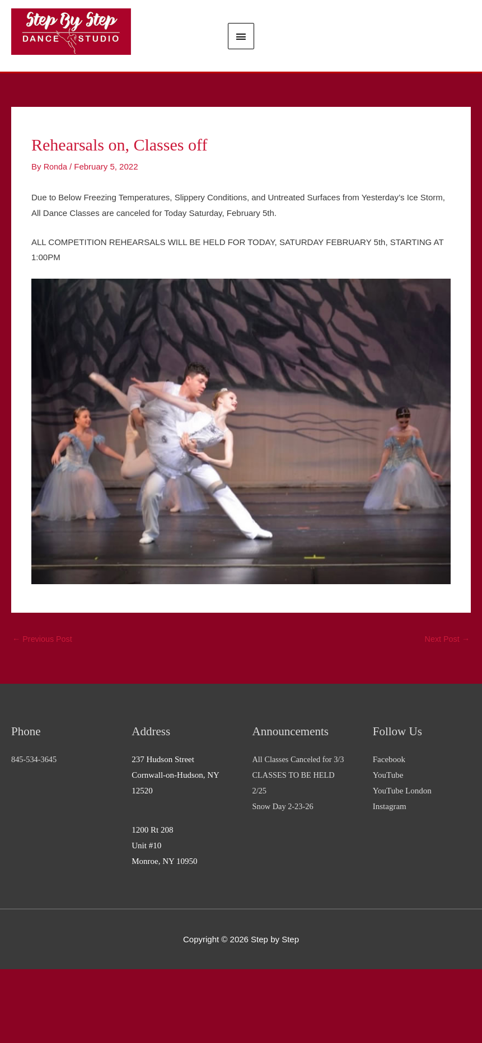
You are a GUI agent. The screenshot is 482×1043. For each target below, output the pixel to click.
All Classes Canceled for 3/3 (300, 833)
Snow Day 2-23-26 (284, 880)
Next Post (446, 712)
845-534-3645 (35, 833)
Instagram (389, 880)
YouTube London (402, 864)
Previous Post (43, 712)
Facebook (389, 833)
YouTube (388, 848)
